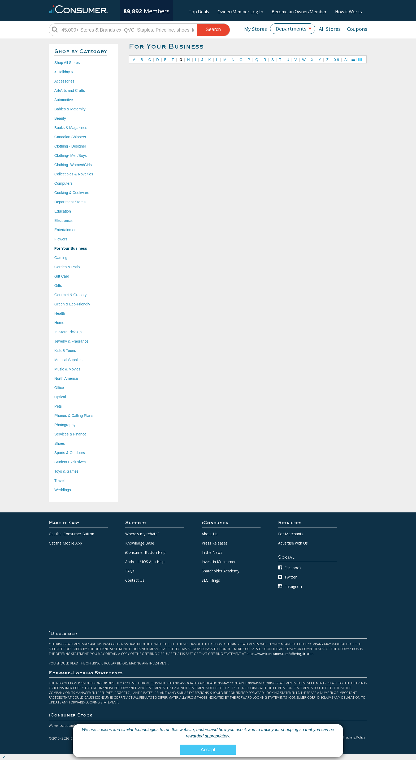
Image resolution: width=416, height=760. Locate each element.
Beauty (60, 118)
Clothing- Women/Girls (73, 165)
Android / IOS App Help (144, 561)
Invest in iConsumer (219, 561)
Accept (208, 749)
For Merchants (290, 533)
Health (59, 313)
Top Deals (199, 12)
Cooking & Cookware (71, 193)
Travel (59, 480)
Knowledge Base (139, 543)
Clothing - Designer (70, 146)
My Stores (255, 29)
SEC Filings (211, 580)
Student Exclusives (70, 462)
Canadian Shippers (70, 137)
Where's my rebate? (142, 533)
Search (213, 29)
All (346, 60)
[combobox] (292, 28)
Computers (63, 183)
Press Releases (215, 543)
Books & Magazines (70, 128)
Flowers (60, 239)
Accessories (64, 81)
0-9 (336, 60)
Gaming (60, 258)
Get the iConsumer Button (71, 533)
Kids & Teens (65, 350)
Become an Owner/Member (299, 12)
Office (59, 388)
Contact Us (134, 580)
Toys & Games (66, 471)
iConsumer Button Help (145, 552)
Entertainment (65, 230)
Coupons (357, 29)
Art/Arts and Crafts (69, 90)
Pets (58, 406)
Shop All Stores (67, 63)
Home (59, 323)
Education (62, 211)
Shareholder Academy (220, 570)
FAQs (130, 570)
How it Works (348, 12)
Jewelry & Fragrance (71, 341)
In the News (212, 552)
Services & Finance (70, 434)
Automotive (63, 100)
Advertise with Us (293, 543)
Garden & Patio (67, 267)
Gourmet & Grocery (70, 295)
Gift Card (61, 276)
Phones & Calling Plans (73, 415)
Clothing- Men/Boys (70, 155)
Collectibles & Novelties (73, 174)
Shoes (59, 443)
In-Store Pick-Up (68, 332)
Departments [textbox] (291, 28)
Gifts (58, 285)
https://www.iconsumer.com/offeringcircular (280, 653)
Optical (60, 397)
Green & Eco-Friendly (72, 304)
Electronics (63, 220)
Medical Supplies (68, 360)
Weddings (62, 490)
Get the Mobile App (65, 543)
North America (66, 378)
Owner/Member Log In (240, 12)
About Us (210, 533)
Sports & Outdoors (69, 453)
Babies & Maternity (70, 109)
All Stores (330, 29)
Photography (64, 425)
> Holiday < (63, 72)
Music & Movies (67, 369)
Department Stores (70, 202)
